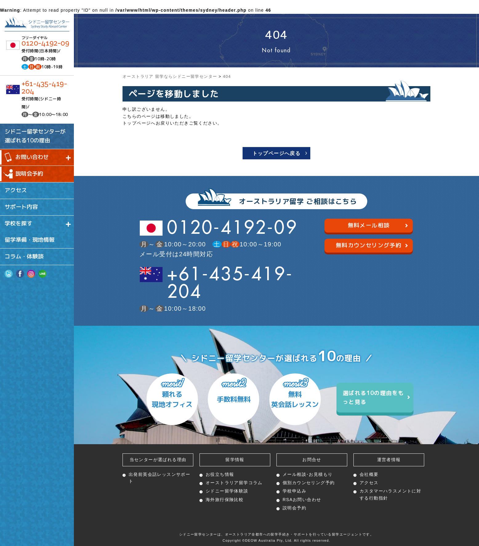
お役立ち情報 (220, 474)
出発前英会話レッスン (159, 478)
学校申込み (294, 490)
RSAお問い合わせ (302, 499)
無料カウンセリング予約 (372, 245)
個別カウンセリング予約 (309, 482)
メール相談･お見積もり (307, 474)
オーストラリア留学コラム (234, 482)
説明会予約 (294, 507)
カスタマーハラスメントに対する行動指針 (390, 494)
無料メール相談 (378, 225)
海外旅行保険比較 (225, 499)
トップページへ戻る (276, 153)
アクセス (369, 482)
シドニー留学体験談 (227, 490)
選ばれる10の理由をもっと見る (376, 397)
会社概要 (369, 474)
